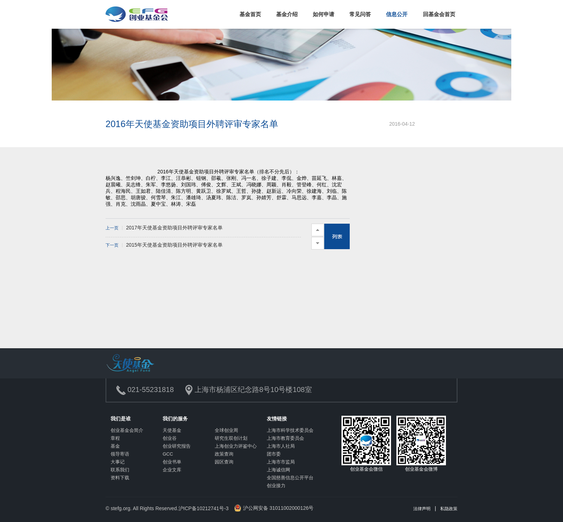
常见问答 (360, 14)
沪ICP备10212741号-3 (203, 508)
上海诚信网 (278, 469)
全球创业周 (226, 430)
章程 (115, 438)
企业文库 (172, 469)
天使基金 (172, 430)
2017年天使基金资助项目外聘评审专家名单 (164, 227)
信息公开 (397, 14)
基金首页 (250, 14)
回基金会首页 (439, 14)
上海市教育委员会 (285, 438)
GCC (168, 454)
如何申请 (323, 14)
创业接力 (276, 485)
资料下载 (120, 477)
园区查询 (224, 462)
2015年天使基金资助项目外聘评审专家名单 (164, 245)
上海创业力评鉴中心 (236, 446)
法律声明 (422, 508)
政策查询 (224, 454)
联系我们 (120, 469)
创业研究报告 (177, 446)
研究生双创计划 (231, 438)
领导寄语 (120, 454)
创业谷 (170, 438)
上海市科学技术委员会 (290, 430)
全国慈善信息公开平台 (290, 477)
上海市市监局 (281, 462)
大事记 (118, 462)
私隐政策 (448, 508)
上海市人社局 (281, 446)
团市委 (274, 454)
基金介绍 (287, 14)
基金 (115, 446)
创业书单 (172, 462)
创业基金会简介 (127, 430)
